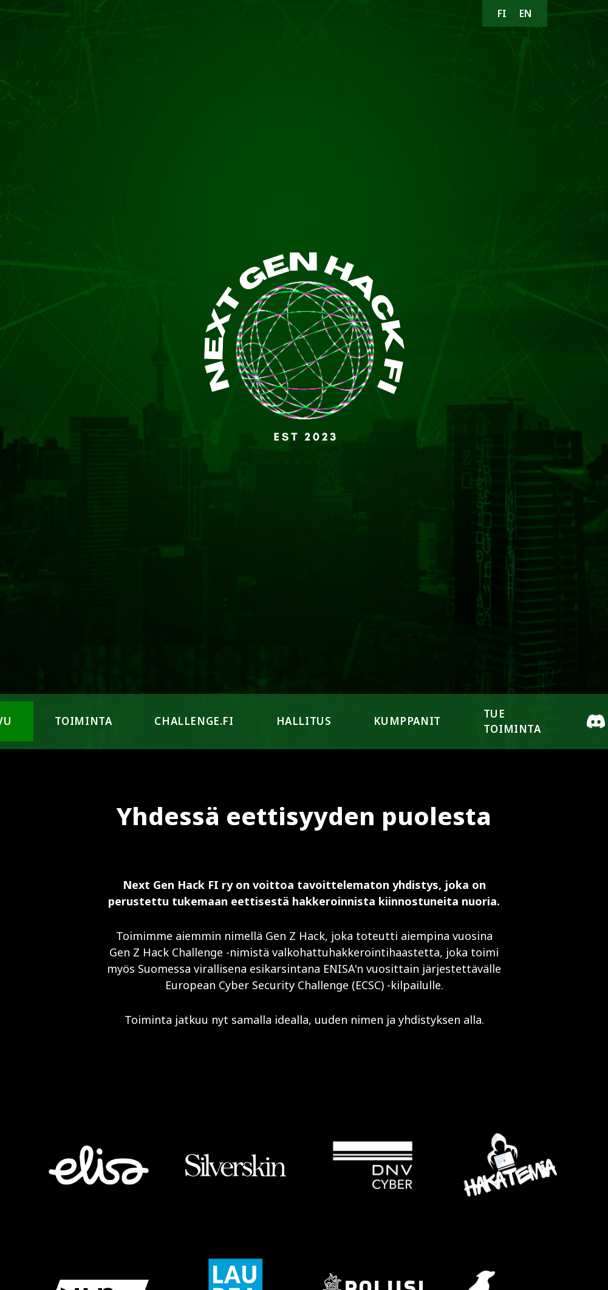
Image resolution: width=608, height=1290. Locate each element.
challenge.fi (193, 721)
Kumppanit (407, 721)
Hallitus (304, 721)
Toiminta (83, 721)
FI (502, 13)
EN (525, 13)
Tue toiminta (512, 721)
